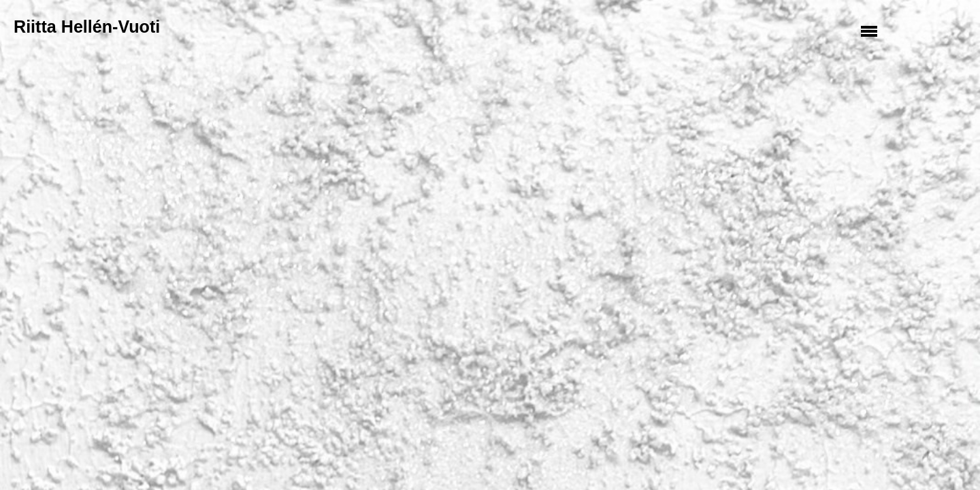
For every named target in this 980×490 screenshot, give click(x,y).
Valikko (871, 31)
